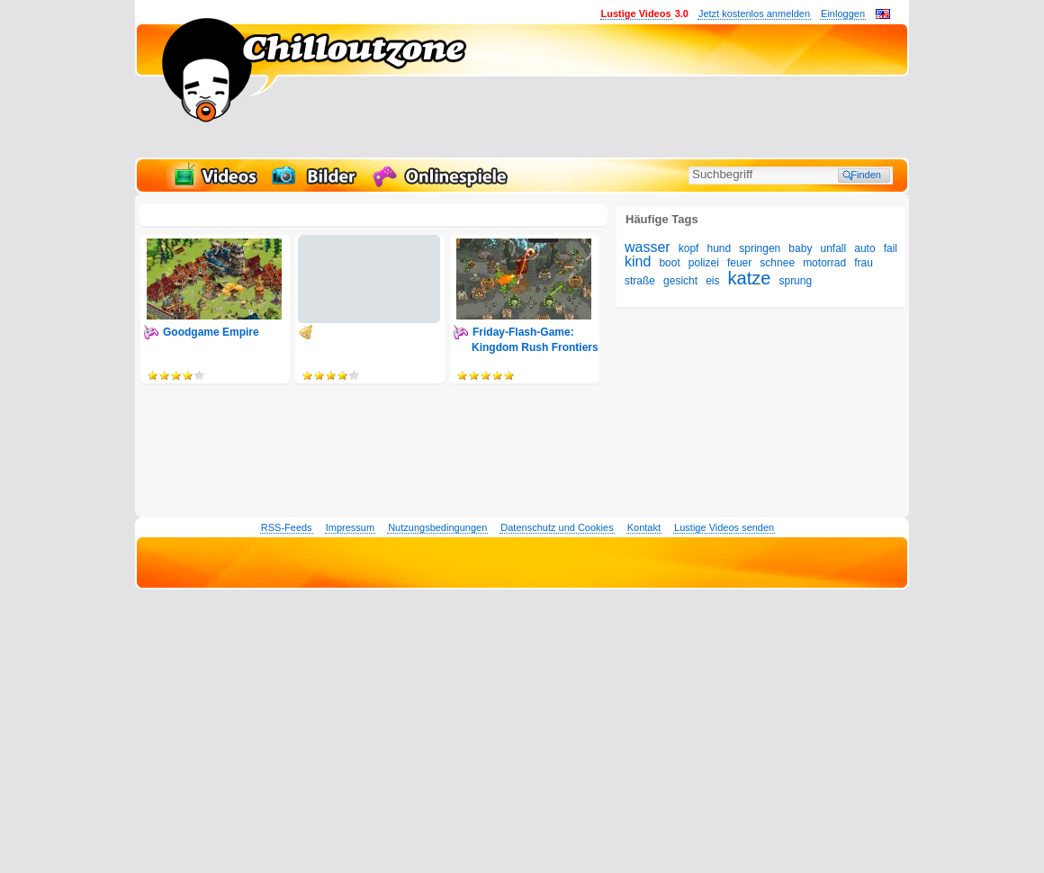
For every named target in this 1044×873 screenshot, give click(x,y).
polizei (703, 262)
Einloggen (843, 13)
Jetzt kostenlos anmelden (754, 13)
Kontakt (644, 527)
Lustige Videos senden (724, 527)
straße (640, 280)
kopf (689, 248)
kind (638, 261)
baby (800, 248)
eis (712, 280)
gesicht (680, 280)
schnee (777, 262)
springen (759, 248)
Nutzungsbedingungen (437, 527)
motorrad (824, 262)
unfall (833, 248)
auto (864, 248)
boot (669, 262)
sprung (795, 280)
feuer (739, 262)
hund (719, 248)
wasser (647, 247)
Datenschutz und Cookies (556, 527)
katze (749, 278)
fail (890, 248)
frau (863, 262)
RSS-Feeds (286, 527)
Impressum (350, 527)
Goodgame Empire (211, 332)
